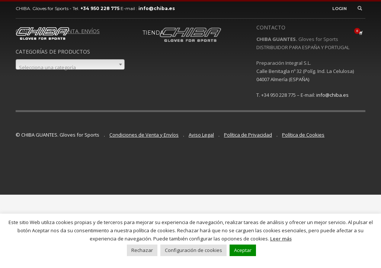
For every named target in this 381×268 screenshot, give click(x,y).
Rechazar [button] (142, 250)
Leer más (281, 238)
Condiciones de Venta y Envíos (144, 134)
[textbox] (70, 67)
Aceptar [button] (243, 250)
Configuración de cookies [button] (193, 250)
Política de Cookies (303, 134)
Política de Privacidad (248, 134)
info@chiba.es (332, 95)
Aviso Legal (201, 134)
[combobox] (70, 64)
